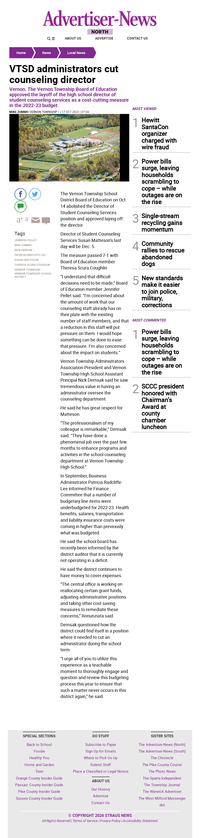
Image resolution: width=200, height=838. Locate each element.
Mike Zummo (19, 112)
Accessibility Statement (140, 820)
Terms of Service (85, 820)
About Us (73, 38)
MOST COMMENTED (149, 320)
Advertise (104, 38)
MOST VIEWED (144, 108)
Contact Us (137, 38)
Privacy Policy (110, 820)
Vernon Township (43, 112)
